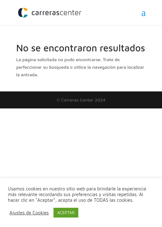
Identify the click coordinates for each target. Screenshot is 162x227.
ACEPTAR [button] (66, 212)
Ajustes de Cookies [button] (29, 212)
